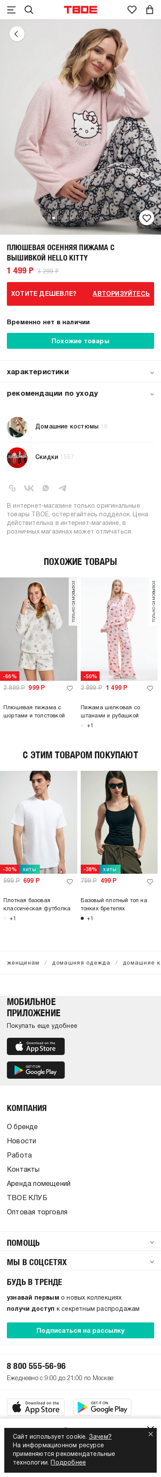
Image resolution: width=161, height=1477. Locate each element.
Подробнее (68, 1463)
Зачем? (100, 1437)
